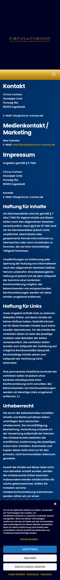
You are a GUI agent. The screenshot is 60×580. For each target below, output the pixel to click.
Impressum (46, 574)
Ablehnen (30, 558)
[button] (55, 503)
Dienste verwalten (29, 539)
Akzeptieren (30, 549)
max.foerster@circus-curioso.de (34, 145)
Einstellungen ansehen (30, 567)
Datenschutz (33, 574)
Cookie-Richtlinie (16, 574)
